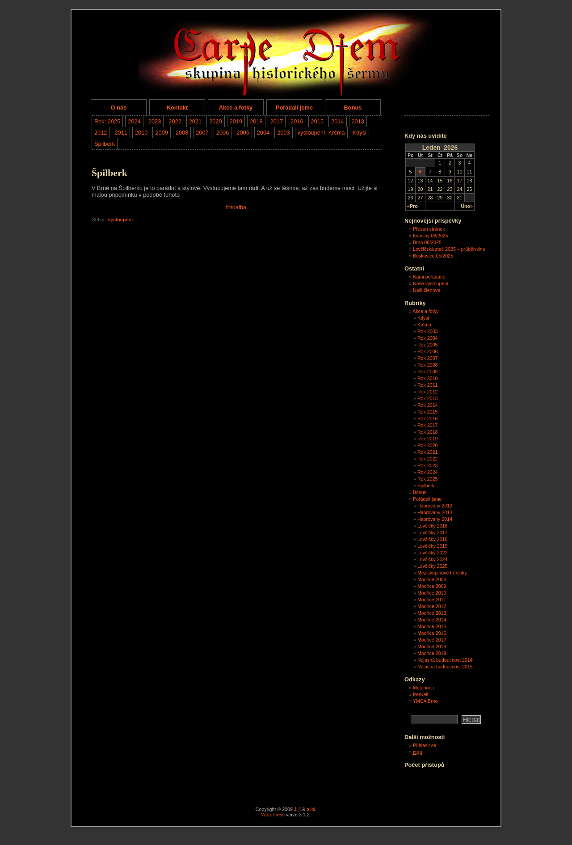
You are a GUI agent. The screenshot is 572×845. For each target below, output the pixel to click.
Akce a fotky (235, 107)
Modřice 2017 (431, 639)
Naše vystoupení (430, 283)
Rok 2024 (427, 472)
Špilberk (104, 143)
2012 (100, 132)
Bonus (353, 107)
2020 (215, 121)
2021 (195, 121)
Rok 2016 (427, 418)
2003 (283, 132)
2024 (134, 121)
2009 (161, 132)
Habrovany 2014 (434, 519)
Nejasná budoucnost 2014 (445, 660)
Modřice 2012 (431, 606)
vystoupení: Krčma (321, 132)
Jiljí (297, 809)
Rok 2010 (427, 378)
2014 (337, 121)
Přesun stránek (429, 229)
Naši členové (426, 290)
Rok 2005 (427, 344)
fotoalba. (237, 207)
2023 (154, 121)
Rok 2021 (427, 452)
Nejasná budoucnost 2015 (445, 666)
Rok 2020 (427, 445)
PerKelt (421, 694)
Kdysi (359, 132)
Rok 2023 (427, 465)
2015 (317, 121)
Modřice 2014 (431, 619)
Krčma (424, 324)
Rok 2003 (427, 331)
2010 (141, 132)
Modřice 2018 (431, 646)
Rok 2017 (427, 425)
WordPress (273, 814)
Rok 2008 (427, 365)
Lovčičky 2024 (432, 559)
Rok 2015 (427, 411)
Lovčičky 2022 (432, 552)
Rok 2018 (427, 432)
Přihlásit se (424, 745)
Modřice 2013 (431, 613)
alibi (311, 809)
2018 (256, 121)
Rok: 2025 (107, 121)
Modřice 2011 (431, 599)
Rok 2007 (427, 358)
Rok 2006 (427, 351)
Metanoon (423, 687)
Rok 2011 (427, 385)
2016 (296, 121)
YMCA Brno (425, 701)
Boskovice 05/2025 (433, 255)
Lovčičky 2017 (432, 532)
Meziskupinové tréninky (442, 572)
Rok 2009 (427, 371)
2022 (174, 121)
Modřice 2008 (431, 579)
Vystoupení (120, 219)
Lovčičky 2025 (432, 566)
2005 (242, 132)
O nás (119, 107)
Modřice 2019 (431, 653)
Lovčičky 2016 (432, 525)
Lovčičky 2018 (432, 539)
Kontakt (177, 107)
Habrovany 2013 (434, 512)
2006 (222, 132)
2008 (182, 132)
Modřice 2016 (431, 633)
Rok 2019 (427, 438)
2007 (202, 132)
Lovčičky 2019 (432, 546)
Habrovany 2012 (434, 505)
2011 (120, 132)
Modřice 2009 (431, 586)
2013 (358, 121)
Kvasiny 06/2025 (430, 235)
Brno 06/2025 (427, 242)
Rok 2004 (427, 338)
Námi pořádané (429, 276)
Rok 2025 (427, 479)
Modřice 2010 (431, 593)
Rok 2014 (427, 405)
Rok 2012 (427, 391)
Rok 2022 (427, 458)
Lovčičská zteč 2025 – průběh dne (449, 249)
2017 (276, 121)
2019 (236, 121)
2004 (263, 132)
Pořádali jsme (294, 107)
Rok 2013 (427, 398)
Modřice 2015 (431, 626)
